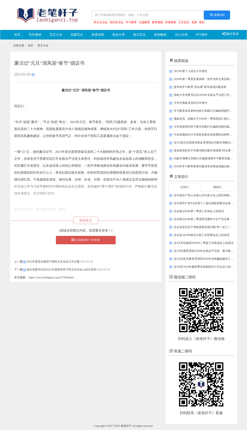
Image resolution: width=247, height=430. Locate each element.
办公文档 (181, 34)
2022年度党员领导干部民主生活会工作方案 (53, 261)
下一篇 (18, 269)
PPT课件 (202, 34)
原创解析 (160, 34)
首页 (17, 34)
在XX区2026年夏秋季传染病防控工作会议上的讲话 (205, 266)
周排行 (217, 187)
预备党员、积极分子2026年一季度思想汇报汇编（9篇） (208, 118)
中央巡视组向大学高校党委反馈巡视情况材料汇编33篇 (207, 134)
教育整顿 (157, 22)
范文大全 (56, 34)
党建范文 (76, 34)
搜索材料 (217, 14)
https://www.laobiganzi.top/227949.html (51, 277)
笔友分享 (118, 34)
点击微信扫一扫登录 (85, 239)
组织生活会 (117, 22)
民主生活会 (101, 22)
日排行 (184, 187)
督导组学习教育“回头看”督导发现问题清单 (200, 87)
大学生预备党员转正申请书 (190, 102)
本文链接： (21, 277)
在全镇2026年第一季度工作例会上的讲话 (199, 211)
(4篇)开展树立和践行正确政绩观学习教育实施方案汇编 (207, 158)
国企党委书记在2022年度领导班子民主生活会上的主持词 (61, 269)
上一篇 (18, 261)
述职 (201, 22)
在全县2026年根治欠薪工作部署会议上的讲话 (201, 235)
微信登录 (230, 34)
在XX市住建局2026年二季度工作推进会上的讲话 (203, 242)
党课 (194, 22)
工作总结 (183, 22)
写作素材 (35, 34)
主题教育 (144, 22)
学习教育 (131, 22)
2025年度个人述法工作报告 (190, 71)
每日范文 (139, 34)
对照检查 (170, 22)
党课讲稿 (97, 34)
